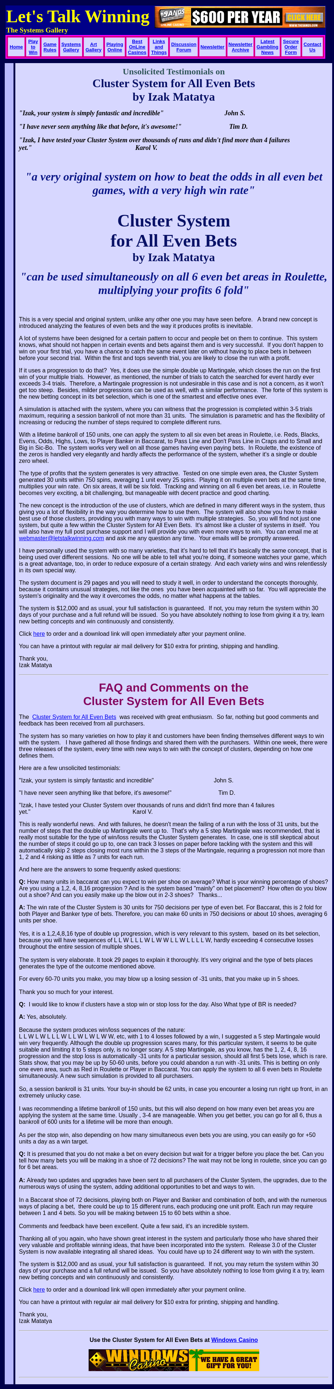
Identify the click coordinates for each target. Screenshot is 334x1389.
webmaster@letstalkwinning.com (61, 538)
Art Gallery (93, 47)
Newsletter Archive (241, 47)
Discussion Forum (183, 47)
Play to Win (33, 47)
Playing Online (114, 47)
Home (16, 47)
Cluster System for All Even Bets (74, 717)
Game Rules (50, 47)
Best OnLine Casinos (137, 47)
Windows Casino (234, 1340)
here (39, 634)
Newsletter (213, 47)
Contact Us (312, 47)
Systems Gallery (71, 47)
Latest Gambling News (268, 47)
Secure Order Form (291, 47)
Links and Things (159, 47)
